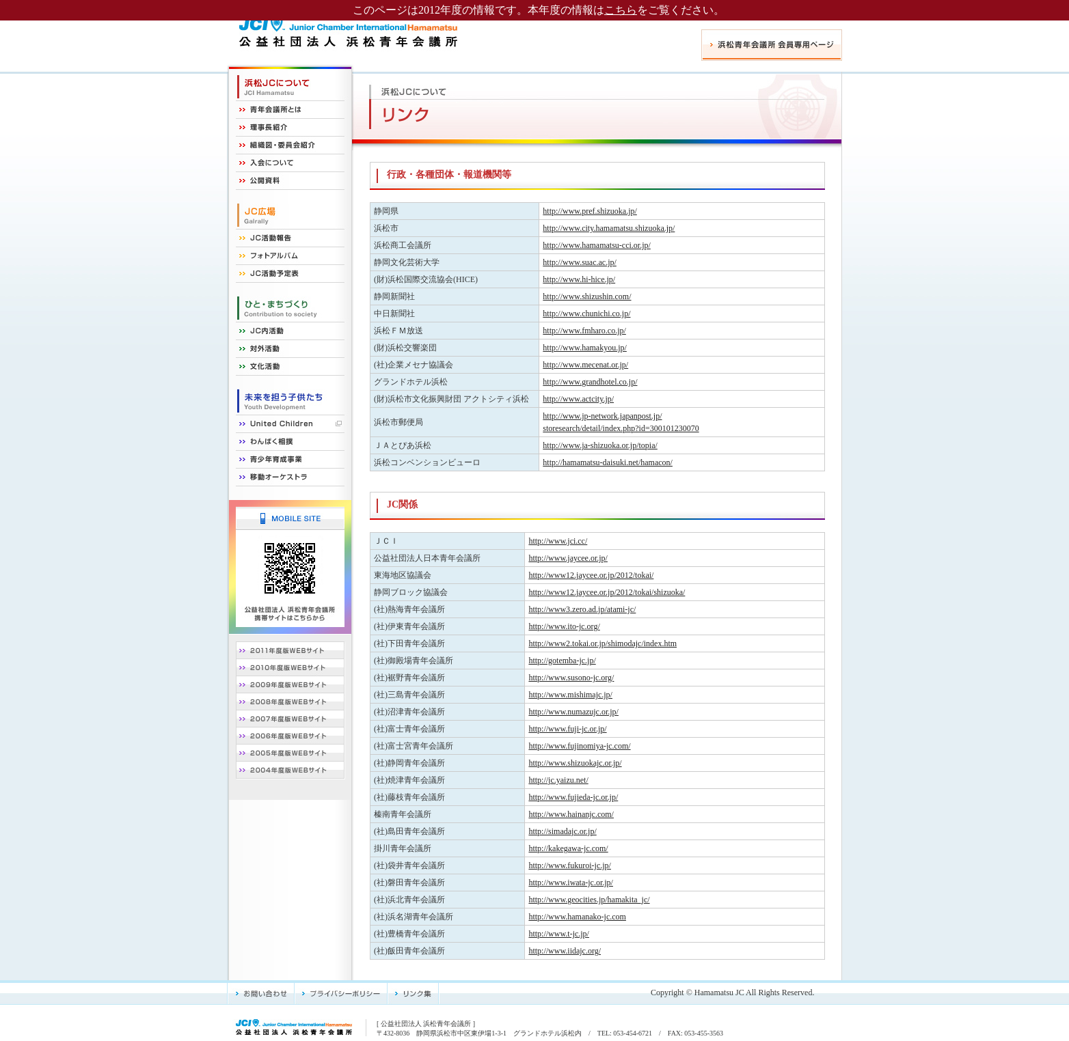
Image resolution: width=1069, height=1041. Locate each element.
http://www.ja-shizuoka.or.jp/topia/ (600, 445)
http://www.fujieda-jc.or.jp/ (573, 797)
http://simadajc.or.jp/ (562, 831)
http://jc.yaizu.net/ (558, 780)
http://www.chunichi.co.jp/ (586, 313)
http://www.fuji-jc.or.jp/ (567, 729)
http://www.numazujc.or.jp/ (573, 712)
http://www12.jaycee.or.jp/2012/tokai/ (590, 575)
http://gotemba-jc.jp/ (561, 660)
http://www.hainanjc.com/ (571, 814)
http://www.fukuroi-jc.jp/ (569, 865)
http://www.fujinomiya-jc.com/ (579, 746)
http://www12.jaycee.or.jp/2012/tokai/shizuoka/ (606, 592)
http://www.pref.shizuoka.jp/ (590, 211)
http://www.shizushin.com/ (587, 296)
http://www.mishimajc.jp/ (570, 694)
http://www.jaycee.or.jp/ (568, 558)
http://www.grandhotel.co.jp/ (590, 382)
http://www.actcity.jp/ (578, 399)
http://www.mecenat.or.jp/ (585, 365)
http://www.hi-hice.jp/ (579, 279)
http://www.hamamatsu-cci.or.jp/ (597, 245)
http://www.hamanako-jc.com (577, 916)
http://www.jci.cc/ (557, 541)
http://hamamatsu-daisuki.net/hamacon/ (608, 462)
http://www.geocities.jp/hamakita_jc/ (588, 899)
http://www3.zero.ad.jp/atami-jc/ (582, 609)
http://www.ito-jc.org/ (563, 626)
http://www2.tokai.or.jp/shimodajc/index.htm (602, 643)
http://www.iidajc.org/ (564, 951)
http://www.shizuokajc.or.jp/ (574, 763)
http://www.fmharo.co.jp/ (584, 330)
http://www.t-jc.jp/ (558, 934)
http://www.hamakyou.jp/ (585, 347)
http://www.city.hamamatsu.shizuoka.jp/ (609, 228)
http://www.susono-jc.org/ (571, 677)
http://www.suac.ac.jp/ (580, 262)
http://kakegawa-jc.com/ (568, 848)
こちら (620, 10)
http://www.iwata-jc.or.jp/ (570, 882)
